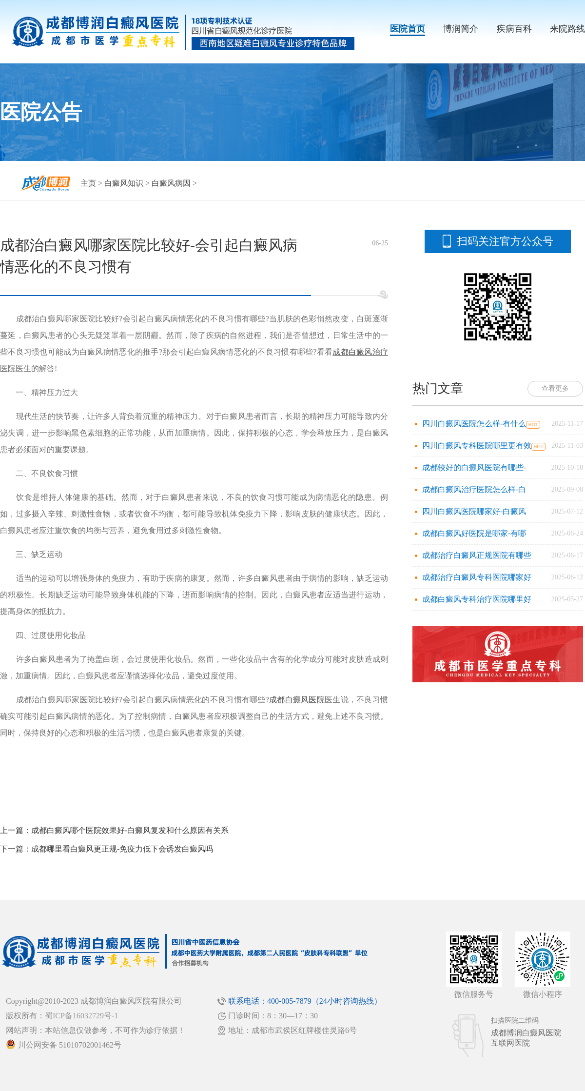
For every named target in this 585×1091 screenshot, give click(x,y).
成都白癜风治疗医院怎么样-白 (474, 489)
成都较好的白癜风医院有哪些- (474, 467)
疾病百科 (514, 29)
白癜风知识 (123, 183)
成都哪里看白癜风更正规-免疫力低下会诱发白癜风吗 (122, 849)
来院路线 (567, 29)
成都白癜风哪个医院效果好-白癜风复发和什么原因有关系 (130, 830)
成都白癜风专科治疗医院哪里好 (476, 599)
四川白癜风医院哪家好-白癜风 (474, 511)
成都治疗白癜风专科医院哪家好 (476, 577)
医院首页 (407, 29)
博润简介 (460, 29)
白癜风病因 (171, 183)
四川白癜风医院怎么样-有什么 (474, 423)
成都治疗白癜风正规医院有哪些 (476, 555)
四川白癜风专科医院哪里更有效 (476, 445)
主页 (88, 183)
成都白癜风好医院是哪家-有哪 (474, 533)
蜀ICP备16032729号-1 (81, 1016)
